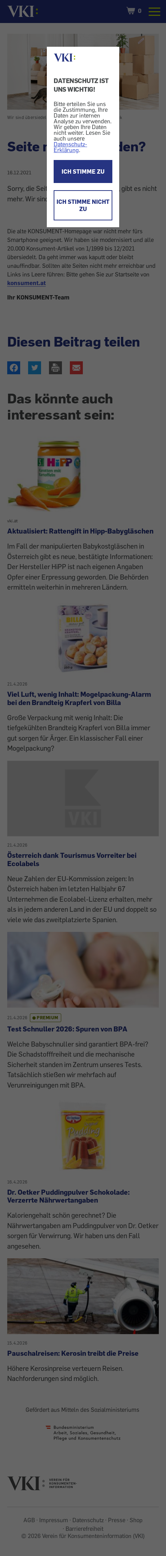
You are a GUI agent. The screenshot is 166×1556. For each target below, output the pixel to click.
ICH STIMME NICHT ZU (83, 205)
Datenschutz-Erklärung (70, 147)
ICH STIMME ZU (83, 171)
